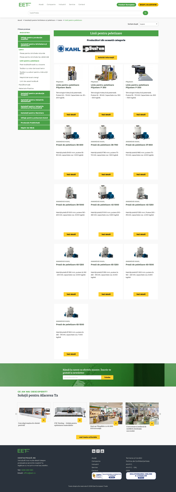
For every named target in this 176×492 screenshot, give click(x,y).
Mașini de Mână (27, 128)
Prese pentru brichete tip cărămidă (34, 57)
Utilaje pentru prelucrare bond (34, 118)
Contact (81, 4)
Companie (51, 4)
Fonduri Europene (126, 5)
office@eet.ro (30, 473)
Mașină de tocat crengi (29, 77)
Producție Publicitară (30, 123)
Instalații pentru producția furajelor (32, 94)
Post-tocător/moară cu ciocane (32, 65)
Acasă (41, 4)
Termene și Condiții (134, 458)
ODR (128, 470)
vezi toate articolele (88, 437)
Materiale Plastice (26, 88)
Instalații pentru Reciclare (32, 113)
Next (156, 414)
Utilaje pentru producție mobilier (31, 38)
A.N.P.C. (129, 464)
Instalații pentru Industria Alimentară (32, 100)
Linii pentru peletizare (73, 20)
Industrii (62, 4)
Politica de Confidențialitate (138, 461)
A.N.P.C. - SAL (131, 467)
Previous (21, 414)
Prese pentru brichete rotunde (32, 53)
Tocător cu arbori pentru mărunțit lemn (34, 73)
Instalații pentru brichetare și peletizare (39, 20)
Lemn (60, 20)
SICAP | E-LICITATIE (148, 5)
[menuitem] (34, 80)
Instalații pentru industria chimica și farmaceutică (32, 107)
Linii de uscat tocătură (29, 81)
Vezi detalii (71, 115)
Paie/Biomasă (24, 85)
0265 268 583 (27, 470)
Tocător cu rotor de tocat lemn (32, 68)
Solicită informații (106, 57)
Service (72, 4)
